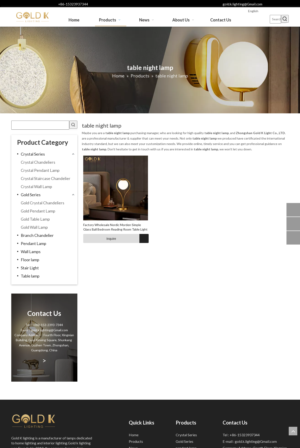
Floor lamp (30, 259)
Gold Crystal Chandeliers (42, 202)
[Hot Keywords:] (285, 19)
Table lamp (30, 275)
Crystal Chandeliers (38, 162)
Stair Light (30, 267)
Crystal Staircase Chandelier (45, 178)
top (293, 431)
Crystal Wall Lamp (36, 186)
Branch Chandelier (37, 235)
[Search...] (275, 19)
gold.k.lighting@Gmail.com (242, 4)
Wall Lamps (31, 251)
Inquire (99, 238)
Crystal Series (33, 154)
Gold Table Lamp (35, 219)
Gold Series (31, 194)
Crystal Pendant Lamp (40, 170)
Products (136, 441)
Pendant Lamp (33, 243)
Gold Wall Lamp (34, 227)
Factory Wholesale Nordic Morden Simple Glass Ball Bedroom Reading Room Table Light (115, 227)
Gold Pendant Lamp (38, 210)
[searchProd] (40, 125)
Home (133, 435)
